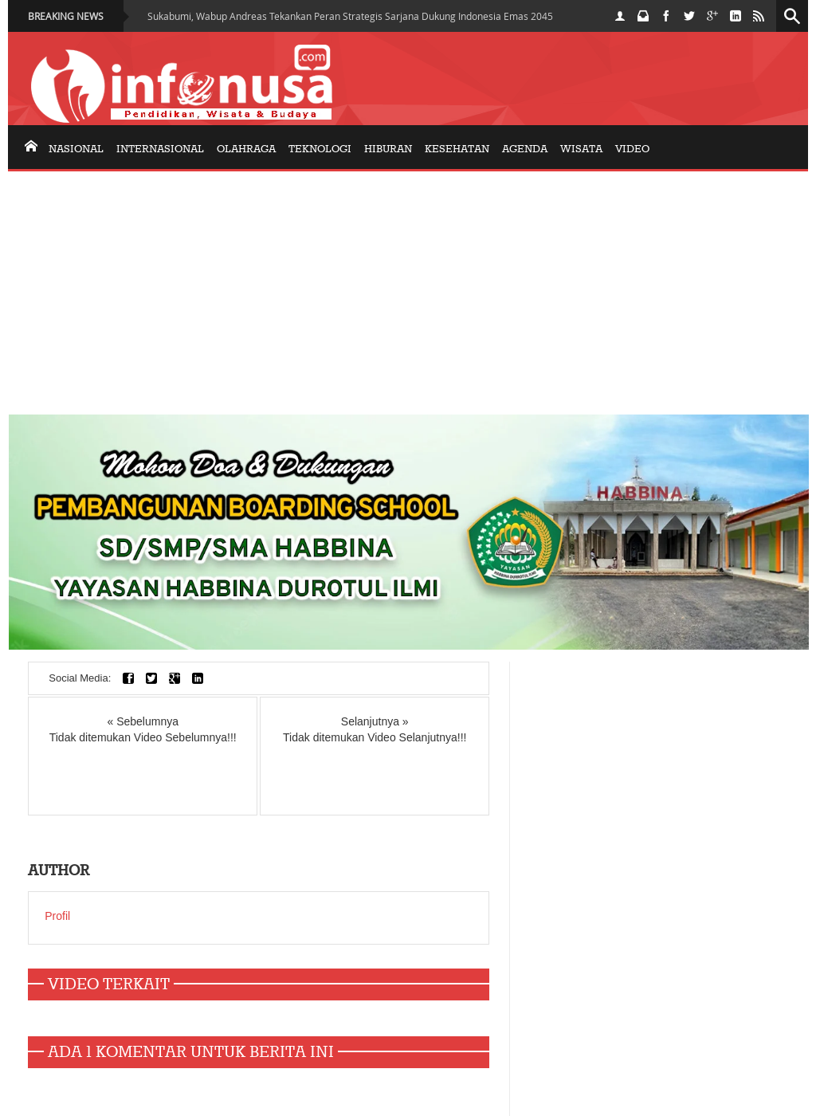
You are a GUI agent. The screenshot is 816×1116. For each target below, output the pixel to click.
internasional (160, 149)
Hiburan (388, 149)
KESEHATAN (457, 149)
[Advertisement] (408, 291)
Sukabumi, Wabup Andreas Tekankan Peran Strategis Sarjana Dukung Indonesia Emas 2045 (350, 16)
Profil (57, 916)
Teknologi (319, 149)
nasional (76, 149)
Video (632, 149)
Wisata (581, 149)
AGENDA (524, 149)
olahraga (246, 149)
